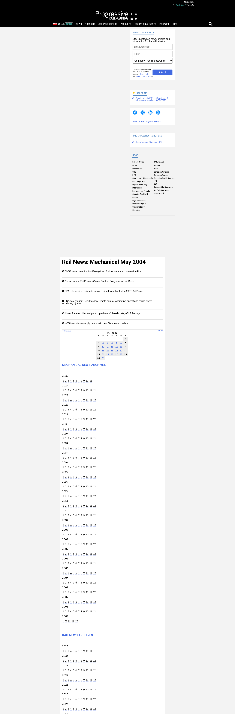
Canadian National (161, 171)
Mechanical (137, 168)
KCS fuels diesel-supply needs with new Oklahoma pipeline (95, 323)
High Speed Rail (138, 200)
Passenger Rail (138, 181)
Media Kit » (189, 2)
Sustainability (138, 207)
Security (136, 210)
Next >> (160, 330)
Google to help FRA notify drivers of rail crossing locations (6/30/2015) (152, 99)
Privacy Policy (144, 74)
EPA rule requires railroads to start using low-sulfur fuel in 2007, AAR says (102, 291)
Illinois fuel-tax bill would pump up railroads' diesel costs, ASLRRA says (101, 313)
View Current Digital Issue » (146, 121)
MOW (134, 165)
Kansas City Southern (163, 187)
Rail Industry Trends (141, 191)
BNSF (156, 168)
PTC (134, 175)
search (211, 23)
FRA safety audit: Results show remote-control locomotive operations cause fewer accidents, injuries (107, 302)
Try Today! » (183, 5)
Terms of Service (142, 76)
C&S (134, 171)
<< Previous (66, 331)
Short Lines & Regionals (142, 178)
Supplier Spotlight (140, 194)
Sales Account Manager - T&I (149, 142)
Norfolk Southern (161, 190)
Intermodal (137, 187)
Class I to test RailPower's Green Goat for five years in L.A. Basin (98, 281)
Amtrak (157, 165)
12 (94, 390)
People (135, 197)
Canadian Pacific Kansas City (164, 179)
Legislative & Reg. (139, 184)
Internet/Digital (139, 203)
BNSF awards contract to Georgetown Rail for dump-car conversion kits (101, 271)
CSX (155, 183)
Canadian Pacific (161, 175)
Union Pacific (159, 193)
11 (91, 380)
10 (87, 380)
